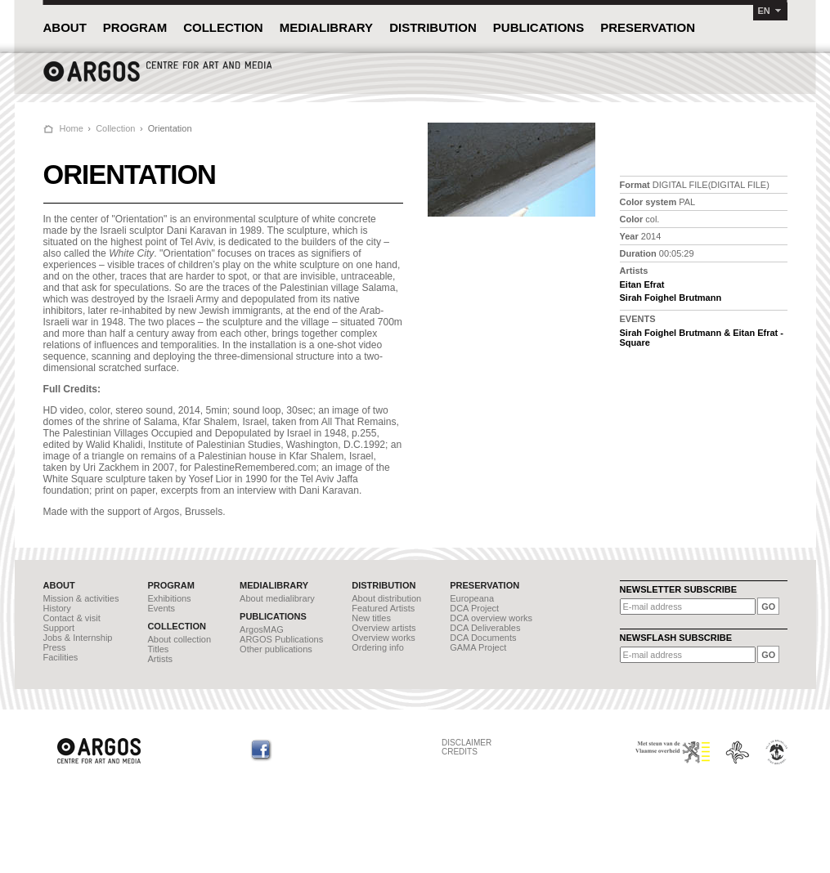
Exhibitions (169, 598)
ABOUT (65, 27)
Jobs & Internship (78, 637)
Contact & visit (72, 618)
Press (54, 647)
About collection (179, 639)
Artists (160, 659)
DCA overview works (491, 618)
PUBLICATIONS (538, 27)
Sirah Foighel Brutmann (671, 297)
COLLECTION (223, 27)
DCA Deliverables (485, 628)
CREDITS (460, 751)
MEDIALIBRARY (326, 27)
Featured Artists (383, 608)
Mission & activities (81, 598)
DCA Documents (483, 637)
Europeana (472, 598)
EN (764, 11)
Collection (115, 128)
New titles (371, 618)
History (57, 608)
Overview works (383, 637)
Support (59, 628)
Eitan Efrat (642, 284)
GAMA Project (478, 647)
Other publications (276, 649)
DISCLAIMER (466, 742)
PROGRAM (135, 27)
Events (161, 608)
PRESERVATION (647, 27)
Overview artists (383, 628)
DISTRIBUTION (433, 27)
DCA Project (474, 608)
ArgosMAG (262, 629)
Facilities (61, 657)
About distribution (386, 598)
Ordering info (378, 647)
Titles (157, 649)
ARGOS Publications (281, 639)
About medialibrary (277, 598)
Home (71, 128)
